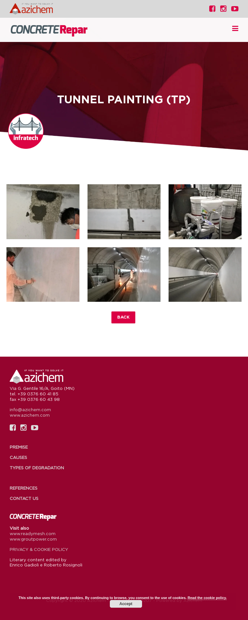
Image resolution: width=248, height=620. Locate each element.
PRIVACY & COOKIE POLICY (39, 549)
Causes (18, 457)
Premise (19, 447)
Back (123, 317)
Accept (125, 604)
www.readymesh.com (33, 533)
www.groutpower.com (33, 539)
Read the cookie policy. (207, 598)
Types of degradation (37, 467)
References (23, 488)
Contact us (24, 498)
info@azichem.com (30, 409)
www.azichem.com (30, 415)
